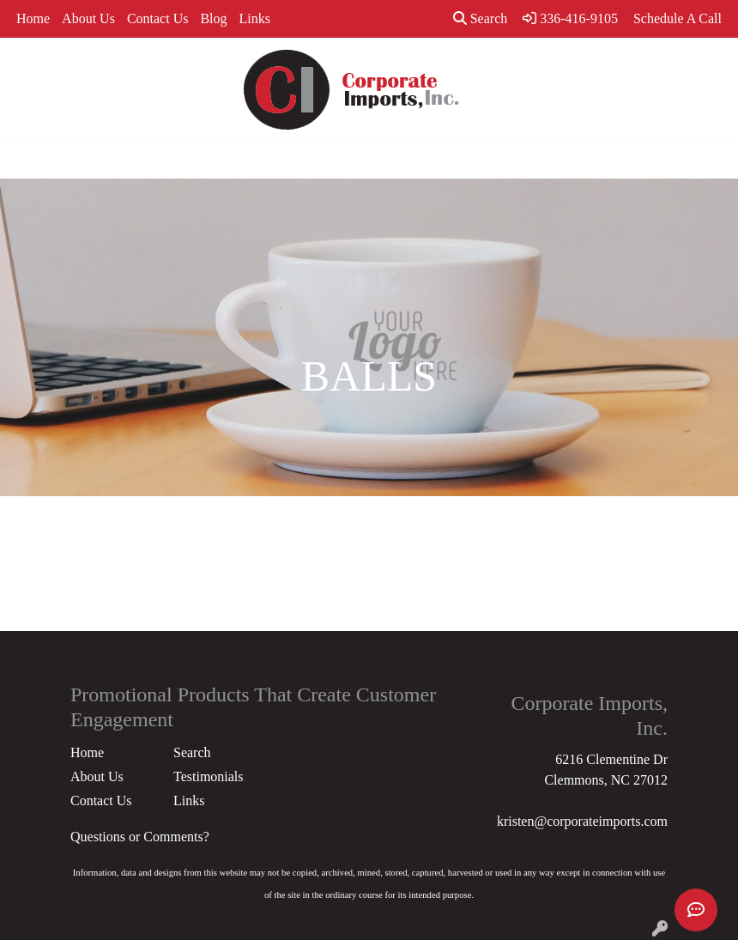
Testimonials (208, 776)
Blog (213, 18)
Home (33, 18)
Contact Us (158, 18)
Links (254, 18)
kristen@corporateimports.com (582, 821)
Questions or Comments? (139, 836)
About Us (88, 18)
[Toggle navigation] (27, 160)
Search (480, 18)
